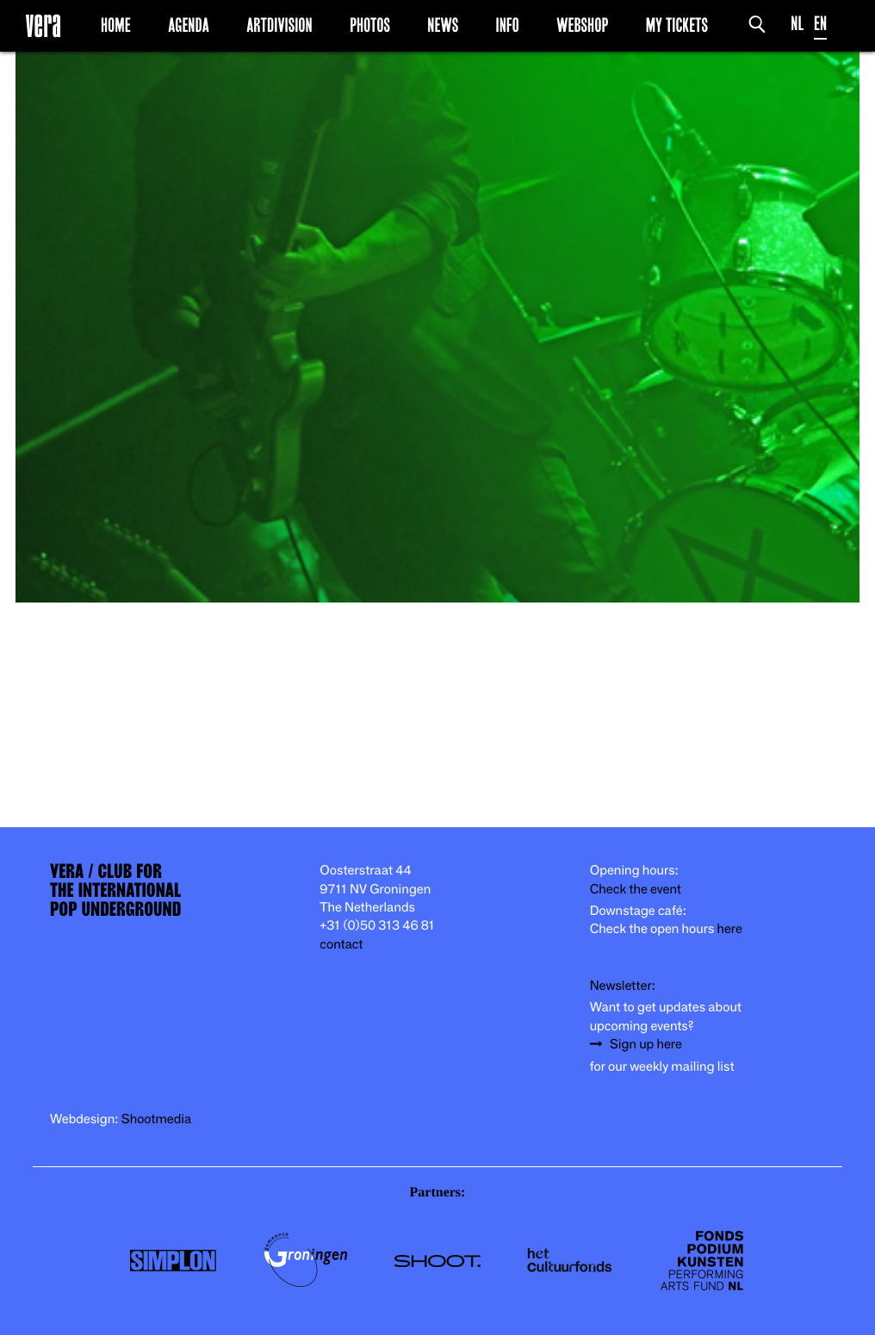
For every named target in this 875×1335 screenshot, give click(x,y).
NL (797, 23)
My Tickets (677, 25)
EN (820, 23)
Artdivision (279, 25)
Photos (370, 25)
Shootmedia (156, 1119)
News (442, 25)
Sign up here (646, 1044)
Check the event (635, 890)
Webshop (582, 25)
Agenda (188, 25)
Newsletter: (622, 986)
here (729, 929)
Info (506, 25)
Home (116, 25)
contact (341, 945)
